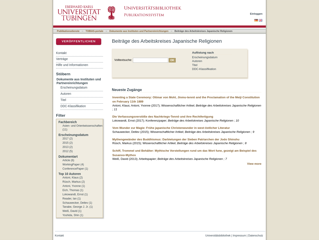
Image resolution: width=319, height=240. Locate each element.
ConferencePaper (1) (75, 168)
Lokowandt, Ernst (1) (75, 194)
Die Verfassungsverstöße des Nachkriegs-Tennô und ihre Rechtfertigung (162, 116)
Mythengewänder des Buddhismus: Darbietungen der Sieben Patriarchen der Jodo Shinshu (175, 139)
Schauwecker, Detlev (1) (77, 202)
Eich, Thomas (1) (72, 190)
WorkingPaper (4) (73, 164)
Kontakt (61, 53)
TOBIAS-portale (94, 31)
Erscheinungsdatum (205, 57)
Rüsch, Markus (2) (73, 181)
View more (254, 163)
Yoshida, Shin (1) (72, 215)
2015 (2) (67, 142)
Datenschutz (255, 235)
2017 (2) (67, 138)
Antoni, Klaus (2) (72, 177)
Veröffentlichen (78, 41)
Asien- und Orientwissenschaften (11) (82, 127)
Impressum (239, 235)
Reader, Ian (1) (71, 198)
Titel (194, 65)
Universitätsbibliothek (218, 235)
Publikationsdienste (68, 31)
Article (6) (68, 160)
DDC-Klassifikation (204, 69)
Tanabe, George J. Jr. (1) (77, 206)
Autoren (197, 61)
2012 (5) (67, 151)
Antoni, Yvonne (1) (73, 186)
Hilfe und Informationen (72, 65)
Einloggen (256, 13)
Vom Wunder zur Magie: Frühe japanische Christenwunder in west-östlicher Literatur (171, 128)
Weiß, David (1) (72, 211)
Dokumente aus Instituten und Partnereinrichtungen (139, 31)
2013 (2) (67, 147)
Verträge (62, 59)
